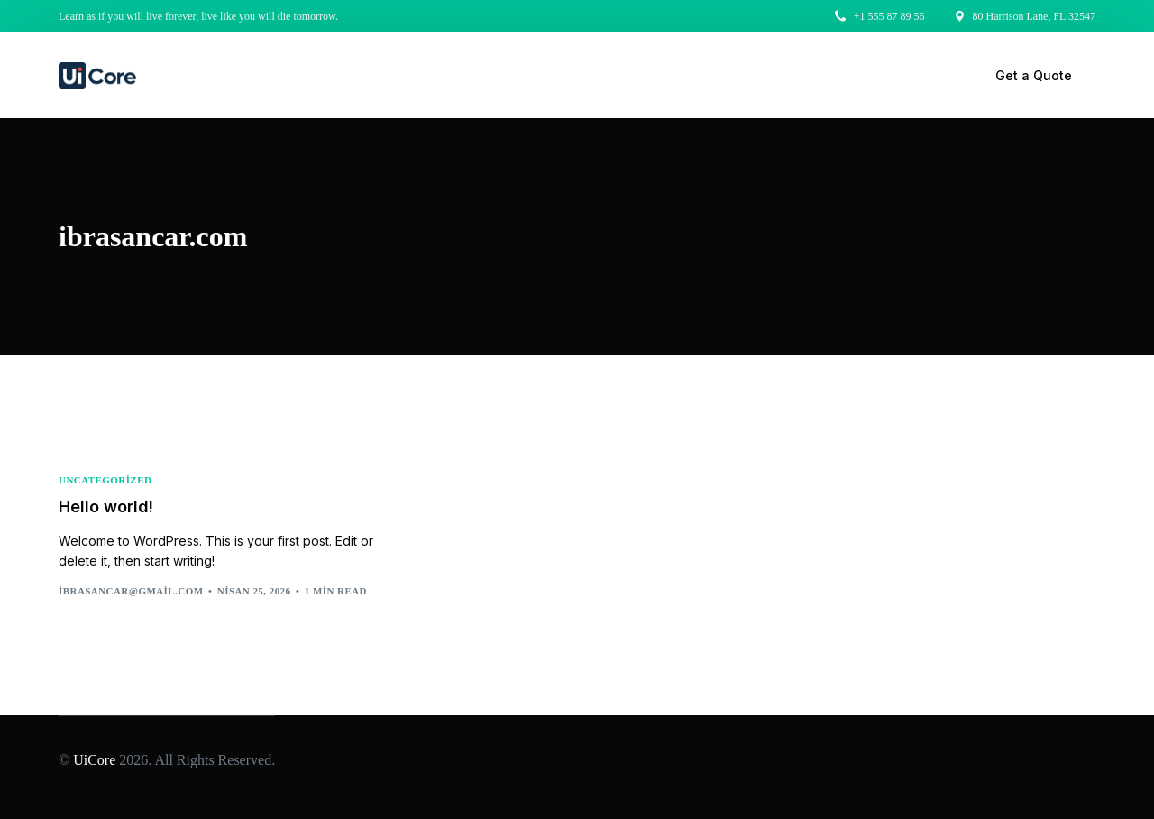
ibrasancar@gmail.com (131, 590)
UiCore (94, 760)
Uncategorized (105, 480)
